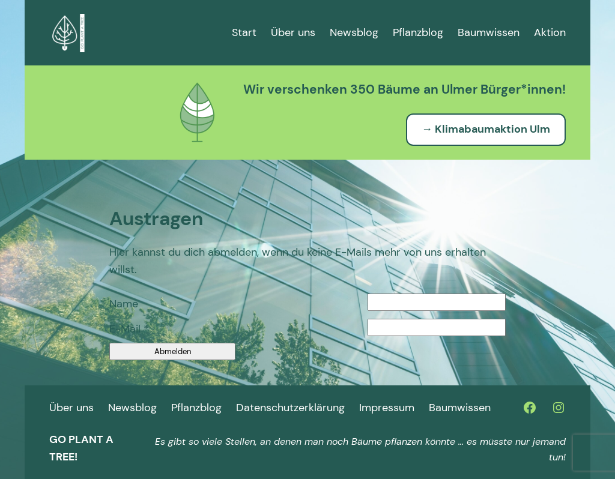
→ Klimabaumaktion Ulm (486, 129)
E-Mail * (129, 329)
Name (123, 304)
